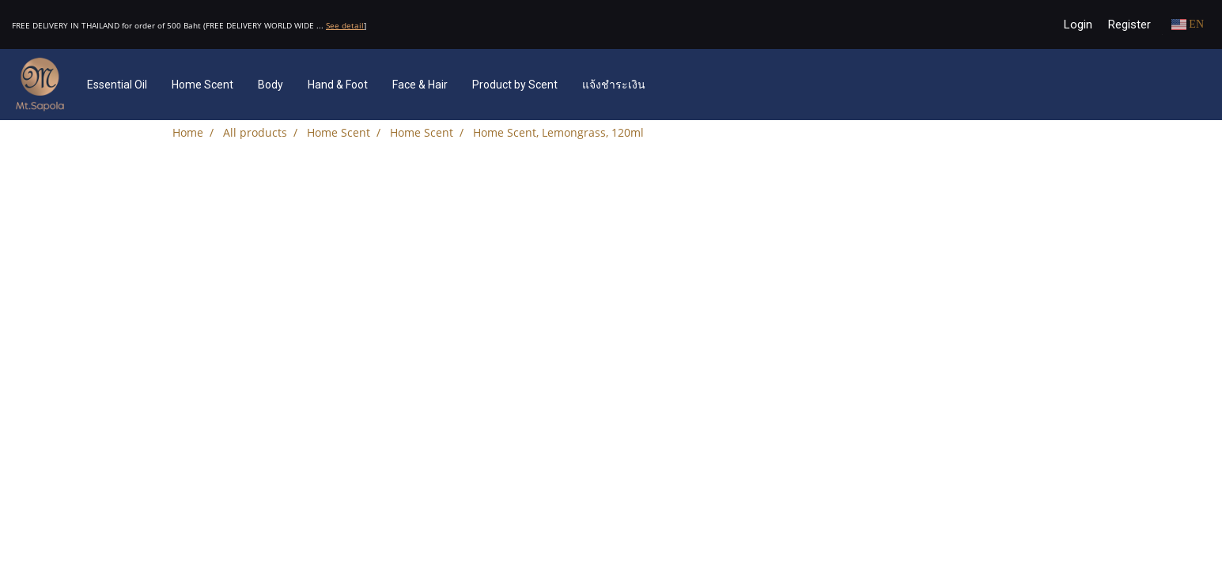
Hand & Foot (338, 84)
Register (1129, 24)
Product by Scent (515, 84)
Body (270, 84)
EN (1187, 24)
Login (1078, 24)
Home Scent (202, 84)
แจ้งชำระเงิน (613, 84)
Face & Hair (420, 84)
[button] (681, 84)
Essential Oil (117, 84)
